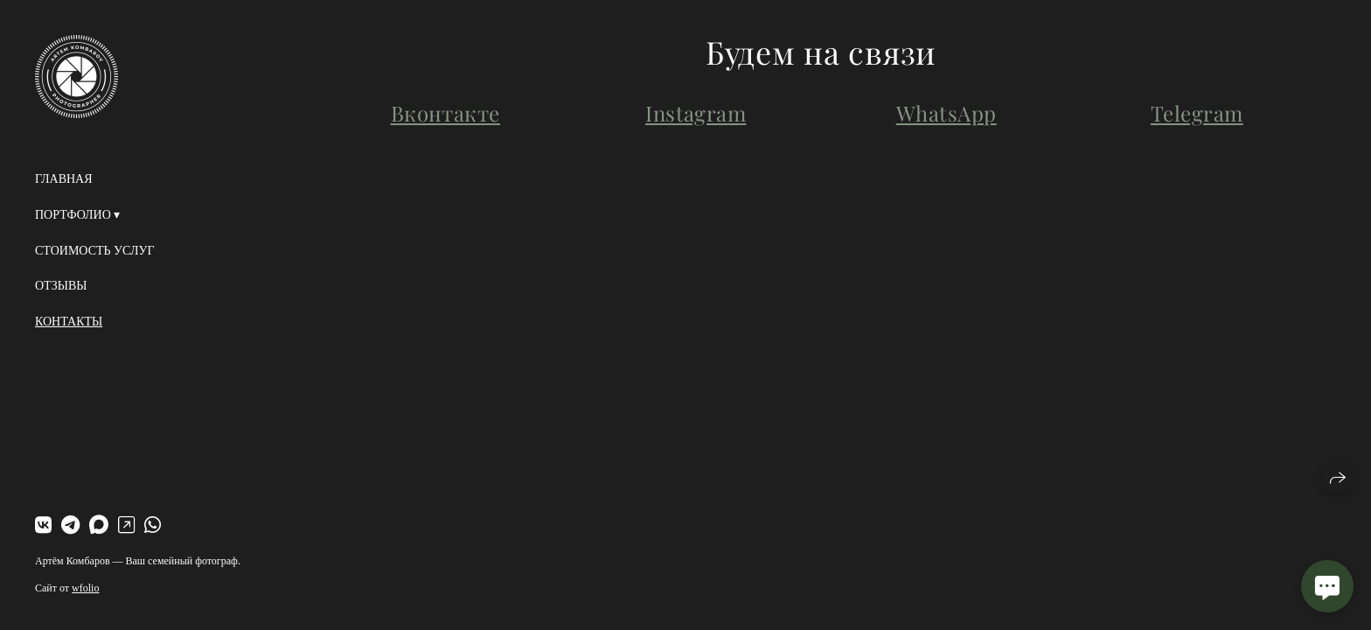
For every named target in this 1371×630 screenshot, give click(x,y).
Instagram (695, 113)
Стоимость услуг (95, 250)
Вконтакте (445, 113)
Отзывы (61, 285)
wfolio (85, 588)
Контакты (68, 321)
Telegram (1197, 113)
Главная (64, 179)
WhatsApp (946, 113)
